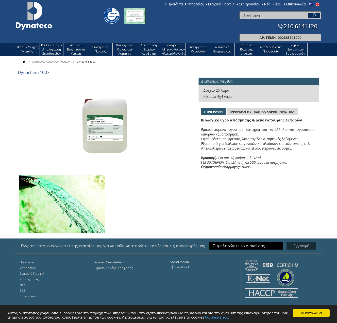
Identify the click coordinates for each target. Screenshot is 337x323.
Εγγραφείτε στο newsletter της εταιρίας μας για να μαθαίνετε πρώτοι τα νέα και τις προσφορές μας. (113, 246)
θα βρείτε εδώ (217, 317)
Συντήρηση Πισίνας (100, 49)
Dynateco (34, 16)
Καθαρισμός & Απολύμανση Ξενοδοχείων (51, 49)
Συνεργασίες (249, 4)
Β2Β (278, 4)
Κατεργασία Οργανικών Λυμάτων (124, 49)
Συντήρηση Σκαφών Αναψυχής (149, 49)
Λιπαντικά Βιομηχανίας (222, 49)
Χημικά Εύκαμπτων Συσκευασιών (295, 49)
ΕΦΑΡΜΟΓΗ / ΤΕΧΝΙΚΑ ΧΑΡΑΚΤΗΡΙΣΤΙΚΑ (262, 111)
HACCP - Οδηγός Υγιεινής (27, 49)
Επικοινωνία (296, 4)
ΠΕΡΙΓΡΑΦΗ (213, 111)
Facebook (182, 267)
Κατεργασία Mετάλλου (197, 49)
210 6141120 (300, 26)
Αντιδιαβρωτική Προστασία (271, 49)
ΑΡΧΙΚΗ (24, 62)
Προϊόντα (175, 4)
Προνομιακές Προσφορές (114, 268)
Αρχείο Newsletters (109, 262)
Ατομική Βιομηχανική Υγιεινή (76, 49)
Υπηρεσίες (195, 4)
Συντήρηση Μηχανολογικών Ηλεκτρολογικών (173, 49)
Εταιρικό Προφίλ (221, 4)
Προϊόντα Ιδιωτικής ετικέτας (246, 49)
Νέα (267, 4)
